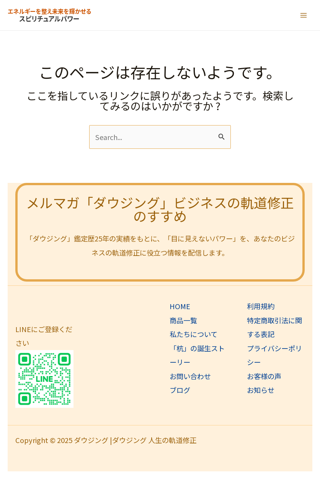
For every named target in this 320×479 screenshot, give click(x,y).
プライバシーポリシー (274, 355)
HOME (180, 306)
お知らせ (260, 390)
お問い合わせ (190, 376)
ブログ (180, 390)
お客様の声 (264, 376)
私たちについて (193, 334)
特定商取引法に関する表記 (274, 327)
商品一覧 (183, 320)
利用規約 (260, 306)
